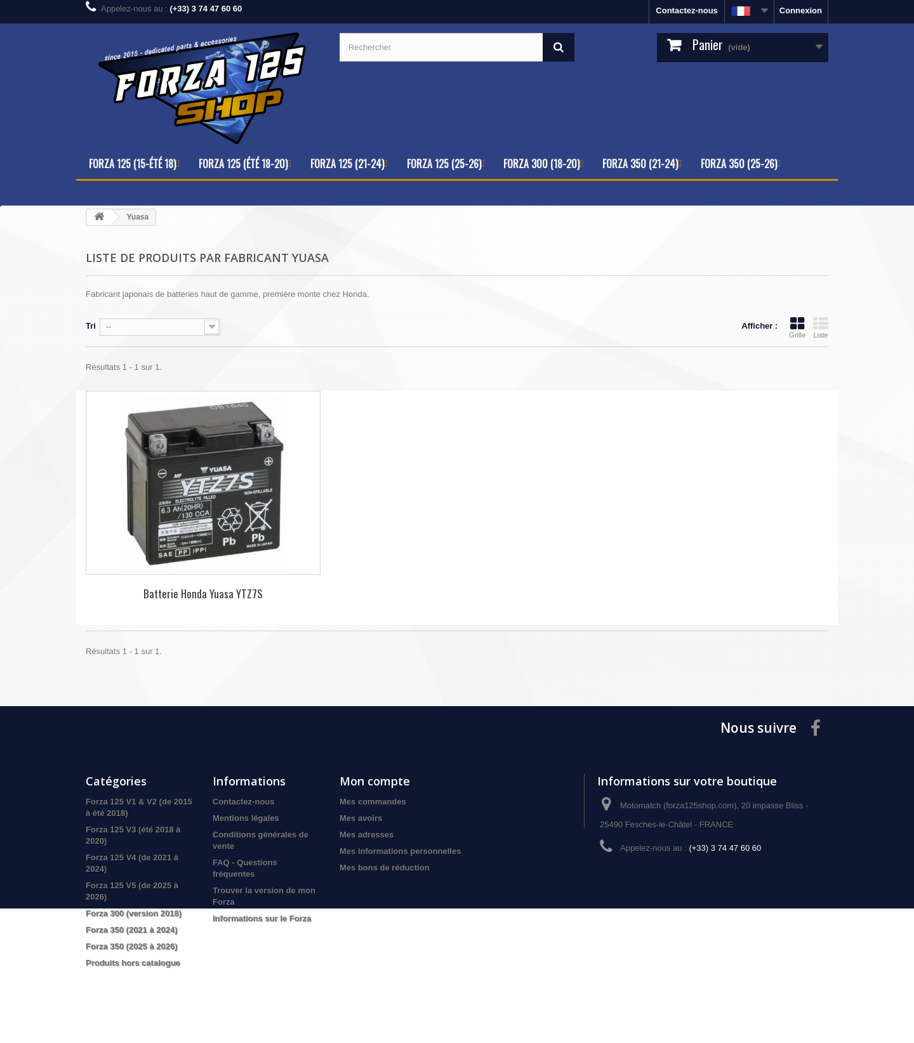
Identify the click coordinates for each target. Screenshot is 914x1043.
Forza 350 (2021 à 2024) (132, 930)
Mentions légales (246, 818)
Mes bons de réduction (385, 867)
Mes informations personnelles (400, 851)
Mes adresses (367, 834)
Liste (820, 327)
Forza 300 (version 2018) (134, 913)
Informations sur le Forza (262, 918)
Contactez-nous (687, 10)
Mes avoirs (361, 818)
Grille (797, 327)
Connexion (800, 10)
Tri (91, 326)
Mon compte (375, 781)
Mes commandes (373, 801)
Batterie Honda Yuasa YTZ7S (203, 593)
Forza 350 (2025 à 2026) (132, 946)
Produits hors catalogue (133, 963)
